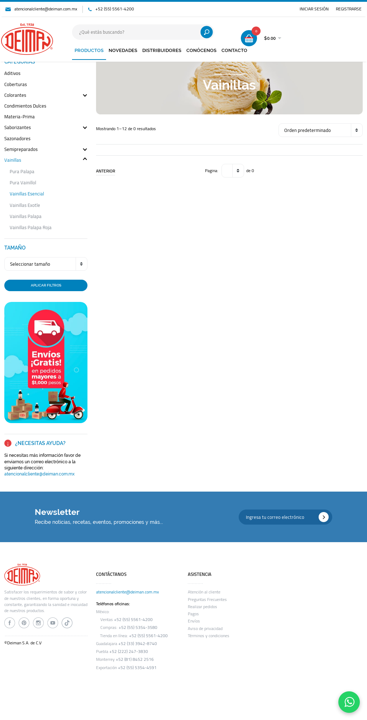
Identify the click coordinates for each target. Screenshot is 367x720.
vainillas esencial (27, 194)
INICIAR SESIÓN (314, 9)
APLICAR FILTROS (46, 285)
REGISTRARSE (349, 9)
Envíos (194, 621)
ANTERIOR (105, 171)
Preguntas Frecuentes (207, 599)
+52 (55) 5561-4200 (114, 9)
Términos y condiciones (208, 636)
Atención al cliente (204, 592)
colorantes (15, 95)
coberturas (15, 85)
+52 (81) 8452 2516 (135, 659)
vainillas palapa (26, 216)
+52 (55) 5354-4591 (137, 668)
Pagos (193, 614)
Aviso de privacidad (205, 629)
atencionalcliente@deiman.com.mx (45, 9)
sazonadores (17, 139)
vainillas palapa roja (31, 227)
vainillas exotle (25, 205)
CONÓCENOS (201, 50)
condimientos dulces (25, 106)
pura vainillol (23, 183)
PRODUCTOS (89, 50)
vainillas (12, 160)
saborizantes (17, 128)
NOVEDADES (123, 50)
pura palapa (22, 171)
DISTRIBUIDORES (161, 50)
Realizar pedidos (202, 607)
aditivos (12, 73)
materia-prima (19, 117)
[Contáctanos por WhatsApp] (349, 702)
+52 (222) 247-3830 (128, 651)
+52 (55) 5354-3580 (138, 627)
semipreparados (21, 149)
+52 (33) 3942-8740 (137, 644)
